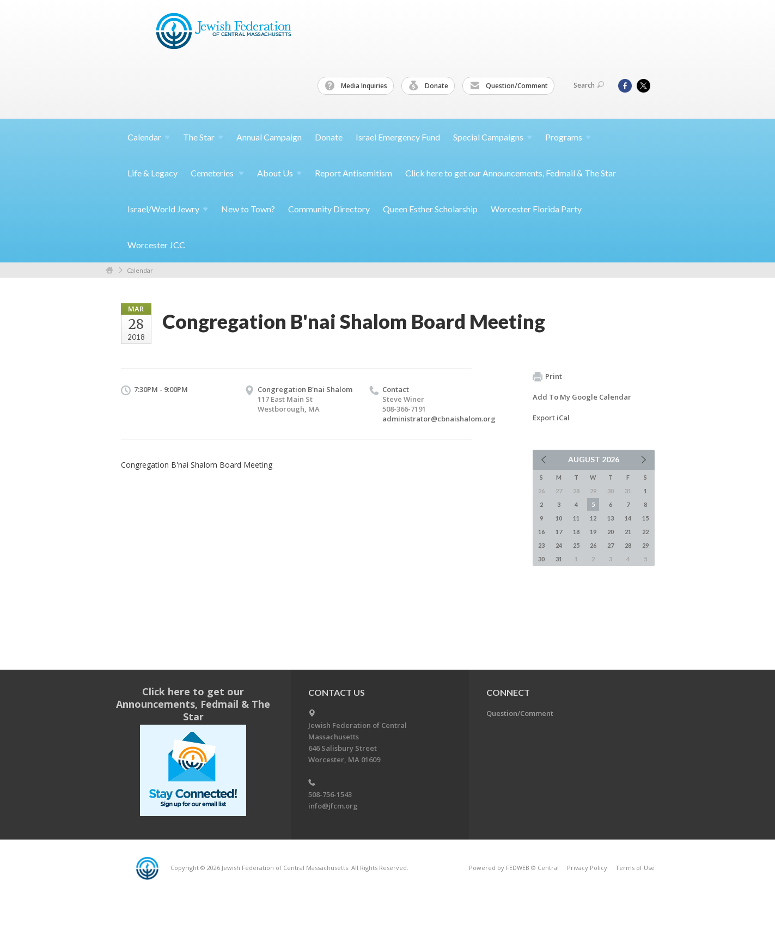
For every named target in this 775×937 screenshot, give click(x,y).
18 (576, 531)
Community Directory (329, 209)
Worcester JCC (156, 245)
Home (109, 270)
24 (559, 545)
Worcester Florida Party (536, 209)
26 (593, 545)
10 (559, 518)
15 (645, 518)
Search (588, 85)
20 (610, 531)
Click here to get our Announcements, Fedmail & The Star (510, 173)
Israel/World (167, 209)
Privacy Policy (587, 867)
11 (576, 518)
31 (559, 558)
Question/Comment (509, 86)
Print (547, 376)
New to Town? (248, 209)
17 (559, 531)
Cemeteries (217, 173)
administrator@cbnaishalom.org (439, 419)
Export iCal (551, 417)
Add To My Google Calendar (582, 397)
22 (645, 531)
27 (610, 545)
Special (492, 137)
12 (593, 518)
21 (628, 531)
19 (593, 531)
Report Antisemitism (353, 173)
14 (628, 518)
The (203, 137)
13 (610, 518)
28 (628, 545)
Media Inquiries (356, 86)
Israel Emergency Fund (398, 137)
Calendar (140, 270)
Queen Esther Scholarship (430, 209)
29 (645, 545)
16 (541, 531)
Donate (428, 86)
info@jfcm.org (333, 806)
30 (541, 558)
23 (541, 545)
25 (576, 545)
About (279, 173)
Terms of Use (635, 867)
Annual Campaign (269, 137)
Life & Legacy (152, 173)
